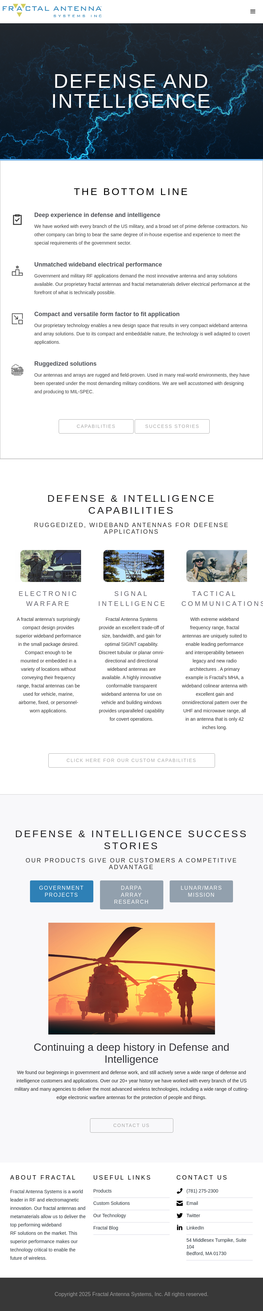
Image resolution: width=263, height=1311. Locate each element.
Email (192, 1203)
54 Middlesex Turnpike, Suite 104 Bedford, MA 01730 (216, 1246)
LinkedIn (195, 1227)
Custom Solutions (111, 1203)
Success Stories (172, 426)
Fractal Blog (105, 1227)
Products (102, 1191)
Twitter (193, 1215)
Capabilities (96, 426)
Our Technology (109, 1215)
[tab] (61, 891)
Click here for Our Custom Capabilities (132, 760)
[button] (253, 12)
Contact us (131, 1125)
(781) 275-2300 (202, 1191)
